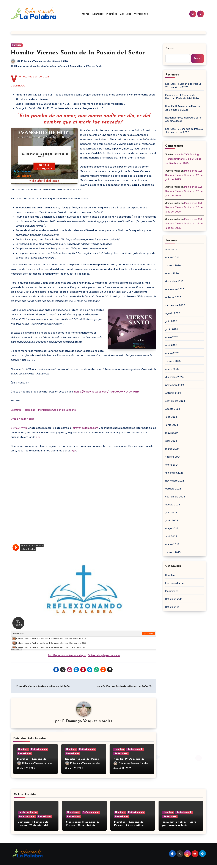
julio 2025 (171, 321)
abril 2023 (171, 536)
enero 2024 (172, 464)
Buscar (170, 48)
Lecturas (125, 13)
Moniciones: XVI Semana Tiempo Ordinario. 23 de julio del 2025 (184, 175)
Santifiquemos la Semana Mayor (67, 655)
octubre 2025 (173, 297)
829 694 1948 (19, 427)
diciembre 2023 (174, 472)
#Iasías (45, 66)
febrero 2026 (173, 265)
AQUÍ (73, 450)
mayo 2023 (171, 528)
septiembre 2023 (175, 496)
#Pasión (62, 66)
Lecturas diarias (174, 583)
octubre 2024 (173, 393)
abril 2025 (171, 345)
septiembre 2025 (175, 305)
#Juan (53, 66)
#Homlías (35, 66)
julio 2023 (171, 512)
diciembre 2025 (174, 281)
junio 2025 (171, 329)
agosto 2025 (172, 313)
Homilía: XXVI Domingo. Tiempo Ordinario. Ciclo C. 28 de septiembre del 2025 (183, 159)
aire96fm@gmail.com (85, 427)
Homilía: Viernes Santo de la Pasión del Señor (78, 53)
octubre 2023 (173, 488)
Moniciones (141, 13)
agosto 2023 (172, 504)
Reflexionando (39, 749)
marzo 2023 (172, 544)
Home (86, 13)
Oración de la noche (64, 409)
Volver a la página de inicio (104, 655)
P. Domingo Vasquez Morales (36, 61)
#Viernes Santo (94, 66)
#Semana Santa (76, 66)
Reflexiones (24, 753)
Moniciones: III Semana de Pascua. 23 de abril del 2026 (182, 97)
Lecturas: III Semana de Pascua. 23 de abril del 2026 (184, 85)
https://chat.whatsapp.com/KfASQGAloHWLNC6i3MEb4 (107, 391)
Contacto (98, 13)
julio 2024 (171, 417)
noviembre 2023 (174, 480)
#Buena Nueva (21, 66)
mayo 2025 (171, 337)
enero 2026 (172, 273)
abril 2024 (171, 440)
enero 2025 (172, 369)
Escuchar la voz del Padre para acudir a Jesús (183, 119)
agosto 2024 (172, 409)
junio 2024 (171, 424)
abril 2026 (171, 249)
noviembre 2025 (174, 289)
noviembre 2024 (174, 385)
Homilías (111, 13)
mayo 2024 (171, 432)
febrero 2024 (173, 456)
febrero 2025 (173, 361)
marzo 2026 (172, 257)
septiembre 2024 (175, 401)
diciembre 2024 (174, 377)
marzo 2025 (172, 353)
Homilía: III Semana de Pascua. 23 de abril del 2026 (183, 108)
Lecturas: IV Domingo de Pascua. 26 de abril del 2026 (184, 131)
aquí (38, 437)
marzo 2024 (172, 448)
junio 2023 (171, 520)
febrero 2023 (173, 552)
